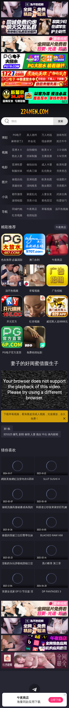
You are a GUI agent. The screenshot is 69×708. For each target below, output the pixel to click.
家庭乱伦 (32, 194)
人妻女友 (47, 194)
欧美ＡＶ (47, 149)
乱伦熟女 (47, 171)
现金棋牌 (47, 141)
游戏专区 (61, 135)
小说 (5, 197)
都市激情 (17, 194)
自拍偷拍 (32, 149)
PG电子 (17, 135)
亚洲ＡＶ (17, 149)
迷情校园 (17, 200)
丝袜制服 (32, 156)
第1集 (7, 428)
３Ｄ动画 (61, 149)
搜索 (60, 121)
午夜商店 (32, 209)
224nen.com (34, 111)
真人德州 (32, 135)
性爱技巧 (61, 200)
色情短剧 (32, 215)
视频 (5, 152)
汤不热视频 (61, 209)
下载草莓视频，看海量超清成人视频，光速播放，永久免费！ (35, 416)
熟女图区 (47, 185)
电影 (5, 167)
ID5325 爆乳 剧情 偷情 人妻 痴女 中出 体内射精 (31, 434)
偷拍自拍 (32, 164)
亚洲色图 (32, 179)
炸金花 (32, 141)
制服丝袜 (17, 171)
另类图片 (61, 185)
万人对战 (47, 135)
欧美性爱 (61, 164)
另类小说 (32, 200)
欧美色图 (47, 179)
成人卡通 (47, 164)
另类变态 (61, 171)
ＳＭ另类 (61, 156)
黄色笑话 (47, 200)
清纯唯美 (32, 185)
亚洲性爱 (17, 164)
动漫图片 (61, 179)
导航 (5, 212)
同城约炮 (17, 209)
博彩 (5, 137)
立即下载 (56, 700)
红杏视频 (17, 215)
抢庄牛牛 (61, 141)
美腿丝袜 (17, 185)
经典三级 (32, 171)
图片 (5, 182)
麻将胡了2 (17, 141)
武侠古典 (61, 194)
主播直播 (47, 156)
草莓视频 (47, 209)
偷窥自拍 (17, 179)
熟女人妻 (17, 156)
